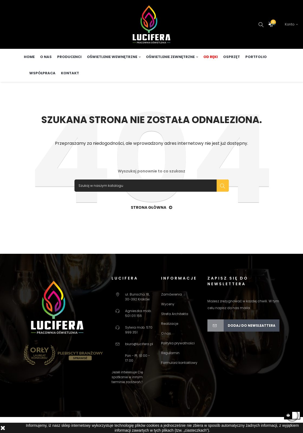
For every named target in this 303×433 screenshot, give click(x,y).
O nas (166, 348)
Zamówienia (171, 309)
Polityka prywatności (178, 357)
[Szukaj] (151, 200)
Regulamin (170, 367)
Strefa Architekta (174, 328)
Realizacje (169, 338)
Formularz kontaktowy (179, 377)
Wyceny (167, 318)
